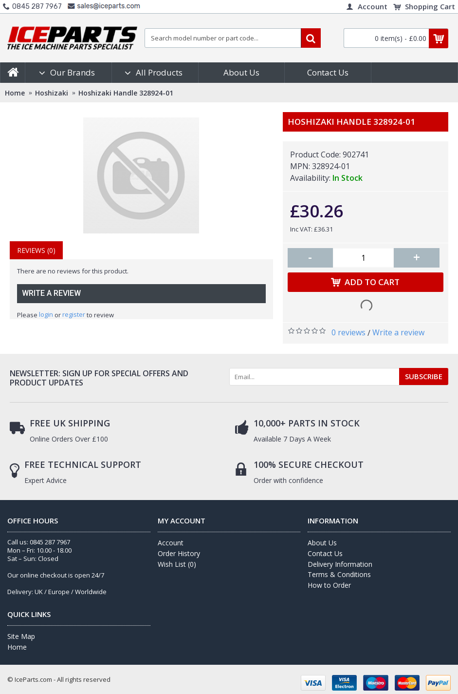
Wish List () (177, 564)
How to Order (329, 585)
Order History (179, 553)
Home (17, 647)
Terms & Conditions (339, 574)
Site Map (21, 636)
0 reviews (348, 332)
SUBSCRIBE (423, 376)
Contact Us (325, 553)
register (73, 314)
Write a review (398, 332)
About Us (322, 542)
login (46, 314)
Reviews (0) (36, 250)
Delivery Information (340, 564)
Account (170, 542)
